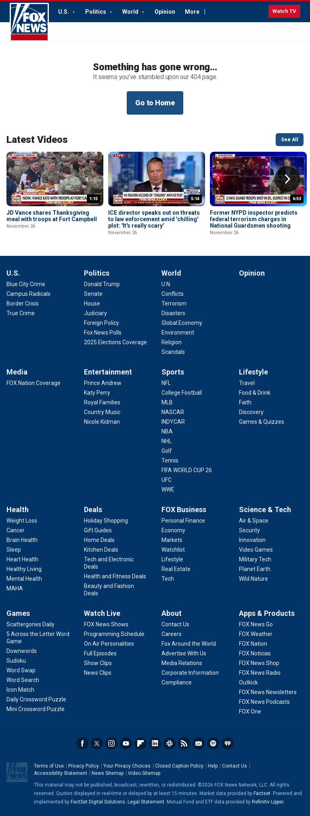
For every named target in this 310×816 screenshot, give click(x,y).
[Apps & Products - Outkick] (248, 682)
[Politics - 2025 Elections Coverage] (115, 342)
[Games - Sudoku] (16, 660)
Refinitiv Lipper (267, 802)
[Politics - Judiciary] (95, 313)
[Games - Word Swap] (21, 670)
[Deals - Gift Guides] (98, 530)
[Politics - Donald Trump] (102, 284)
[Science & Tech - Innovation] (252, 540)
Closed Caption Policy (179, 766)
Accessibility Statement (60, 773)
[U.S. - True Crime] (20, 313)
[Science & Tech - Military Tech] (255, 559)
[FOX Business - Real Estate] (176, 569)
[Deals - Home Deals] (99, 540)
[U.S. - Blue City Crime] (25, 284)
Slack (169, 743)
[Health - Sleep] (13, 549)
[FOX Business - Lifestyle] (172, 559)
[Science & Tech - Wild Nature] (253, 578)
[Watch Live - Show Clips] (98, 663)
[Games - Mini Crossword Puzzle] (35, 709)
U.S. (64, 11)
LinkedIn (155, 743)
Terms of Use (49, 766)
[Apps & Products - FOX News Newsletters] (268, 692)
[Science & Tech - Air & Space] (253, 520)
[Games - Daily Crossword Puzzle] (36, 699)
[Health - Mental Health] (24, 578)
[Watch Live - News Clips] (97, 673)
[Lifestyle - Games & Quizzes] (261, 421)
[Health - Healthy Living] (24, 569)
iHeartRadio (228, 743)
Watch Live (102, 613)
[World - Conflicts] (172, 294)
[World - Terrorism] (173, 303)
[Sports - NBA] (167, 431)
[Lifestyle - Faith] (245, 402)
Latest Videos (37, 139)
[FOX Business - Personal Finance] (183, 520)
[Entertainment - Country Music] (102, 412)
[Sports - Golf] (166, 451)
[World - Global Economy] (181, 323)
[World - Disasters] (173, 313)
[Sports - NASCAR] (172, 412)
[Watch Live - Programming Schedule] (114, 634)
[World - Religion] (171, 342)
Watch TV (284, 11)
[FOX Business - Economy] (173, 530)
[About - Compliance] (176, 682)
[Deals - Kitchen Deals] (101, 549)
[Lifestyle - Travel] (247, 383)
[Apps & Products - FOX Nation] (253, 643)
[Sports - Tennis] (169, 460)
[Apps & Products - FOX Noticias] (255, 653)
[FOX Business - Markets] (171, 540)
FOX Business (183, 509)
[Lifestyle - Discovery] (251, 412)
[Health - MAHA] (14, 588)
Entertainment (108, 372)
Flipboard (140, 743)
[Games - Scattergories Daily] (30, 624)
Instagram (111, 743)
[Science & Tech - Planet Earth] (254, 569)
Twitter (97, 743)
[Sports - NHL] (166, 441)
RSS (184, 743)
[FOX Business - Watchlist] (173, 549)
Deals (93, 509)
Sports (172, 372)
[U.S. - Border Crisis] (22, 303)
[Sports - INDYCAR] (173, 421)
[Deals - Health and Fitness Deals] (115, 576)
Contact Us (234, 766)
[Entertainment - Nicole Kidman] (102, 421)
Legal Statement (146, 802)
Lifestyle (253, 372)
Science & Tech (265, 509)
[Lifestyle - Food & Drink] (254, 392)
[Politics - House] (92, 303)
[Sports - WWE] (167, 489)
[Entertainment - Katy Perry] (97, 392)
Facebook (82, 743)
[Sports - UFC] (166, 480)
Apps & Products (267, 613)
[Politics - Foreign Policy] (101, 323)
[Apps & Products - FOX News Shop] (259, 663)
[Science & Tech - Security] (249, 530)
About (171, 613)
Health (17, 509)
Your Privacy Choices (127, 766)
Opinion (165, 11)
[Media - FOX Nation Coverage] (33, 383)
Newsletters (199, 743)
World (131, 11)
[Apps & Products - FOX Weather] (255, 634)
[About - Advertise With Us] (183, 653)
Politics (96, 11)
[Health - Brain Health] (22, 540)
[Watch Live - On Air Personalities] (109, 643)
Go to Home (155, 102)
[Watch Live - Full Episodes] (100, 653)
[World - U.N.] (166, 284)
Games (18, 613)
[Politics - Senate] (93, 294)
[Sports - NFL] (166, 383)
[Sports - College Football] (181, 392)
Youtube (126, 743)
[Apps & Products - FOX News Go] (256, 624)
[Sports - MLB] (167, 402)
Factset (261, 793)
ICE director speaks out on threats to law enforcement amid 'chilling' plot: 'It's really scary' (154, 219)
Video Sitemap (144, 773)
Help (213, 766)
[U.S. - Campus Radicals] (28, 294)
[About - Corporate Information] (190, 673)
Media (16, 372)
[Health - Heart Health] (22, 559)
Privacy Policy (83, 766)
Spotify (213, 743)
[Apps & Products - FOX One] (250, 711)
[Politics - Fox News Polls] (102, 332)
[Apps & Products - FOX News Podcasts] (264, 702)
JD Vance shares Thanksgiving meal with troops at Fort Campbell (51, 215)
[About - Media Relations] (181, 663)
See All (289, 139)
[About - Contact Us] (175, 624)
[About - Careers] (171, 634)
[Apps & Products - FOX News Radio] (260, 673)
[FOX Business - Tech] (167, 578)
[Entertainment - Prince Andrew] (102, 383)
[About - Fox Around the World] (188, 643)
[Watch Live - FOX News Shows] (106, 624)
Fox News (29, 22)
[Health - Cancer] (15, 530)
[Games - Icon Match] (20, 689)
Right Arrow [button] (287, 179)
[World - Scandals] (173, 352)
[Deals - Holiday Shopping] (106, 520)
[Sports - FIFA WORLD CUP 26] (186, 470)
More (192, 11)
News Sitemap (108, 773)
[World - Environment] (177, 332)
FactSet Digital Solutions (98, 802)
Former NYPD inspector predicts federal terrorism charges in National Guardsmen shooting (253, 219)
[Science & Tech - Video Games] (256, 549)
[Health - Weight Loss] (21, 520)
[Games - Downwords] (21, 651)
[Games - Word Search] (22, 680)
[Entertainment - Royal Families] (102, 402)
